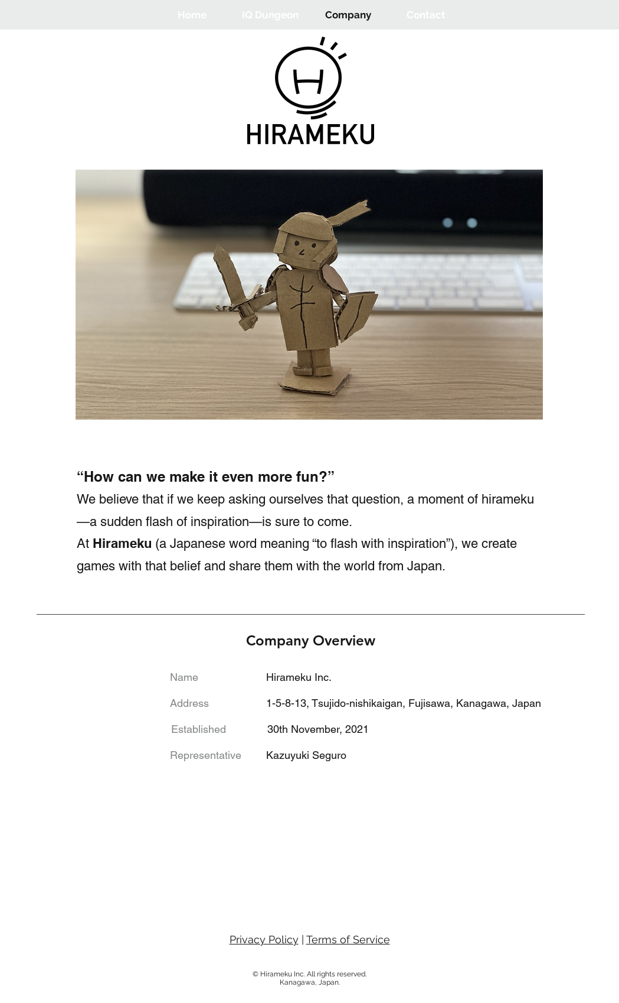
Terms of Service (348, 939)
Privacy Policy (264, 939)
